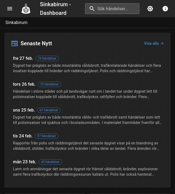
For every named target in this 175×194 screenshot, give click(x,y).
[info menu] (165, 8)
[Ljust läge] (150, 8)
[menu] (9, 8)
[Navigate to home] (28, 8)
